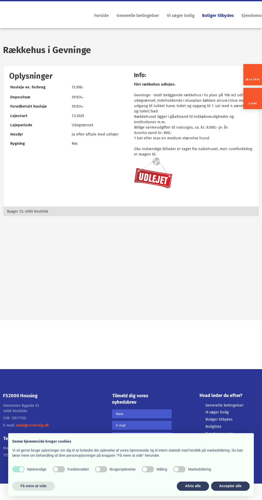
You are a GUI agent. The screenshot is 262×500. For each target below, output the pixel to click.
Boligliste (213, 426)
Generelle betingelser (137, 15)
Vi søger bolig (180, 15)
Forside (101, 15)
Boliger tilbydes (218, 15)
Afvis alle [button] (193, 486)
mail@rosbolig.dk (32, 425)
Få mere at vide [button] (33, 486)
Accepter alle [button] (230, 486)
